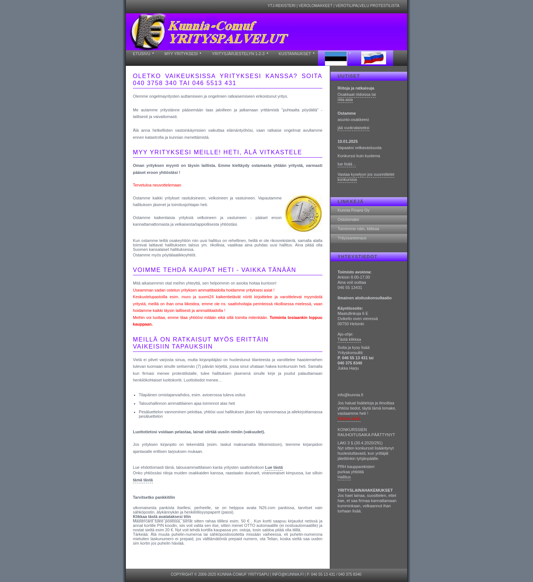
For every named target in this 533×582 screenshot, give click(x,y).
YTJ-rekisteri (282, 6)
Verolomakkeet (315, 6)
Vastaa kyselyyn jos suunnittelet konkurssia (366, 177)
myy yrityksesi (181, 53)
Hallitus (344, 477)
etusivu (141, 53)
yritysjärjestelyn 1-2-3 (238, 53)
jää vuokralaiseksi (353, 127)
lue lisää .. (347, 164)
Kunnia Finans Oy (353, 210)
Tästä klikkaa (349, 339)
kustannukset (295, 53)
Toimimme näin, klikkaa (358, 228)
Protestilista (384, 6)
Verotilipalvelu (352, 6)
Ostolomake (348, 219)
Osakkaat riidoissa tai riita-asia (357, 97)
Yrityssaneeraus (352, 238)
